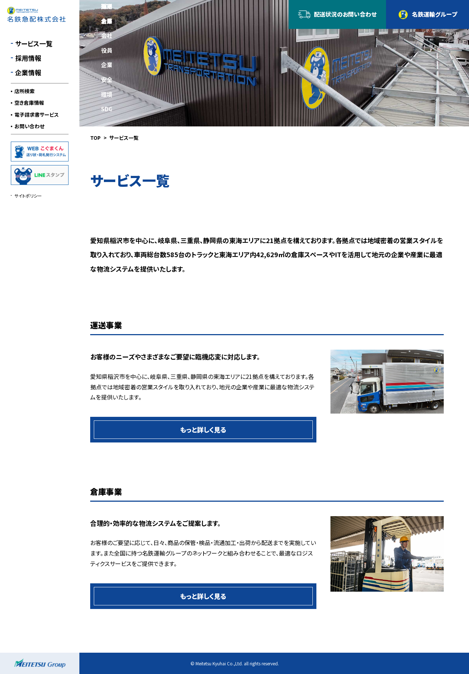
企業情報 (28, 72)
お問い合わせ (29, 126)
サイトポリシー (28, 196)
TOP (95, 137)
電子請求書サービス (36, 114)
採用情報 (28, 57)
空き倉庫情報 (29, 102)
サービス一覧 (33, 43)
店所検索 (24, 91)
